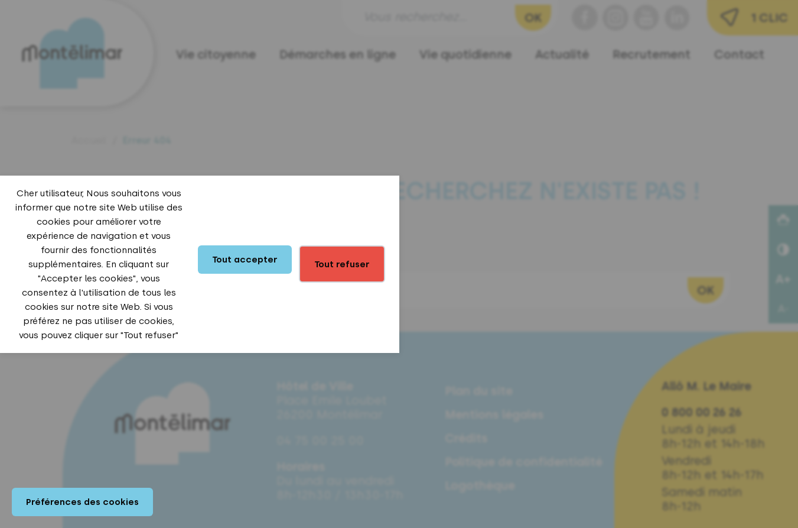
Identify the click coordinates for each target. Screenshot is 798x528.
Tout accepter (245, 259)
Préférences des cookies (82, 502)
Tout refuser (342, 264)
